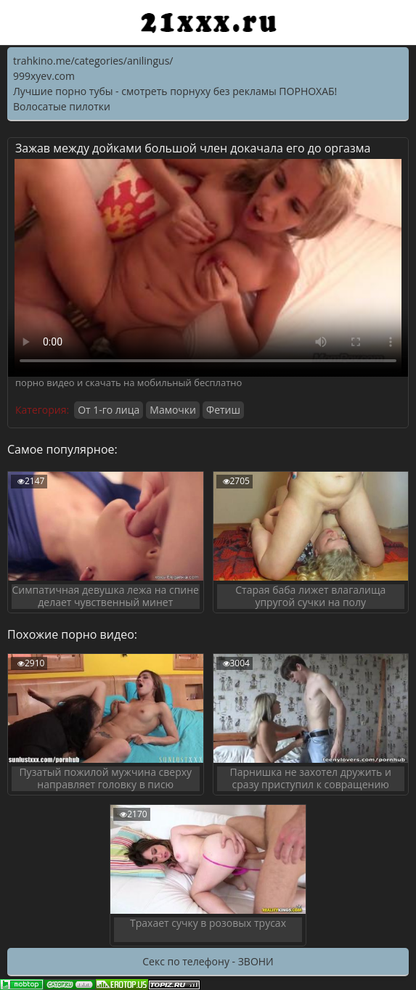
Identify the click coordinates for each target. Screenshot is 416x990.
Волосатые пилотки (61, 106)
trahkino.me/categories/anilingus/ (93, 61)
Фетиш (223, 410)
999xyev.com (44, 76)
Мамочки (173, 410)
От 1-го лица (108, 410)
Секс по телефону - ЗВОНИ (207, 961)
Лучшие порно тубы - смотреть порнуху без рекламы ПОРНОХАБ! (175, 91)
